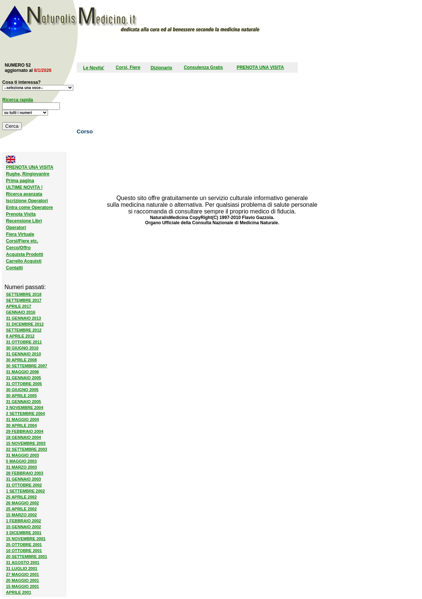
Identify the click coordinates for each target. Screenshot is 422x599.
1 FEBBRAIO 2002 (23, 521)
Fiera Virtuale (20, 234)
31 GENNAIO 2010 (23, 354)
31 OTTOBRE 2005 (24, 383)
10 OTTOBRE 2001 (24, 550)
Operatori (16, 227)
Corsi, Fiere (128, 67)
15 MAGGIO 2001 (22, 586)
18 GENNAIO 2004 (23, 437)
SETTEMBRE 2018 (23, 294)
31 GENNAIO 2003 (23, 479)
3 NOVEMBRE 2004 (24, 407)
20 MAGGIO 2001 (22, 580)
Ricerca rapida (17, 99)
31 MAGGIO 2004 (22, 419)
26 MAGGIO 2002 (22, 503)
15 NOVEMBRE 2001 (25, 538)
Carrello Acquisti (24, 261)
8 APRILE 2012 (20, 336)
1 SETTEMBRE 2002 (25, 491)
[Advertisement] (169, 49)
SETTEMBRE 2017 (23, 300)
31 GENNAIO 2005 (23, 377)
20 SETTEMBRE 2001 (26, 556)
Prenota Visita (21, 214)
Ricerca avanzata (24, 194)
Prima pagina (20, 180)
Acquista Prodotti (24, 254)
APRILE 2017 (18, 306)
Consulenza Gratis (203, 67)
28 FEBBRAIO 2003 (24, 473)
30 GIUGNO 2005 (22, 389)
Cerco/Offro (18, 247)
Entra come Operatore (29, 207)
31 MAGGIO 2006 (22, 372)
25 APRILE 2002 (21, 497)
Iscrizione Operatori (27, 200)
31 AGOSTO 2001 (22, 562)
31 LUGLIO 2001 (21, 568)
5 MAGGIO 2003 (21, 461)
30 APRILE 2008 (21, 360)
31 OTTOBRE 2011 (24, 342)
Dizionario (161, 67)
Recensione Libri (24, 221)
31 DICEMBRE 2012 (25, 324)
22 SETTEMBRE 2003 (26, 449)
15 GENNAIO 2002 (23, 526)
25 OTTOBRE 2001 (24, 544)
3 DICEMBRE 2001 (23, 532)
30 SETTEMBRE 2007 (26, 366)
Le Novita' (93, 67)
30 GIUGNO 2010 (22, 348)
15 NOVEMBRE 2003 (25, 443)
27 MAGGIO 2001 (22, 574)
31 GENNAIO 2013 (23, 318)
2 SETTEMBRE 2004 (25, 413)
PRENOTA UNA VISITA (260, 67)
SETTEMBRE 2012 (23, 330)
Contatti (14, 267)
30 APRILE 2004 (21, 425)
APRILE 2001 (18, 592)
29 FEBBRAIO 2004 (24, 431)
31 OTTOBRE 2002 (24, 485)
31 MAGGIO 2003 (22, 455)
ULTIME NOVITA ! (24, 187)
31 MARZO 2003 (21, 467)
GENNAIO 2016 (20, 312)
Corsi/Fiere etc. (22, 241)
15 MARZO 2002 (21, 515)
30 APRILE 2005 (21, 395)
